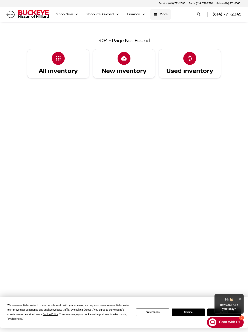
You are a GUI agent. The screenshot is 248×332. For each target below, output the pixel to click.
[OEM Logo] (10, 14)
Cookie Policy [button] (50, 314)
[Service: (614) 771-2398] (172, 3)
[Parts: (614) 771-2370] (201, 3)
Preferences (152, 312)
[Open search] (198, 14)
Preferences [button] (15, 318)
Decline (188, 312)
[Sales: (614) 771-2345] (228, 3)
